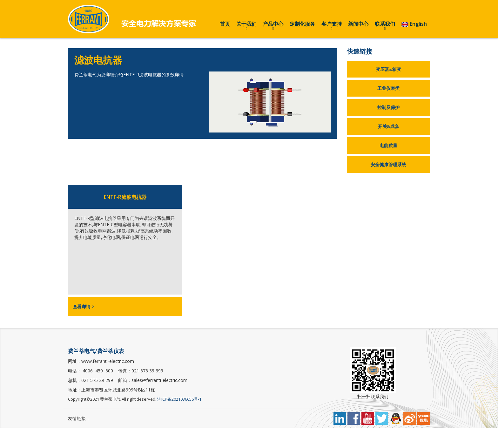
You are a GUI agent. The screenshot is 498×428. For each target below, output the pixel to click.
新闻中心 (358, 23)
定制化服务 (302, 23)
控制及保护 (388, 107)
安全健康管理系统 (388, 164)
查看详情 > (83, 306)
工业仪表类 (388, 88)
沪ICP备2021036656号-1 (179, 399)
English (414, 24)
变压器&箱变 (388, 69)
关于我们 (246, 23)
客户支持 (331, 23)
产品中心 (273, 23)
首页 (225, 23)
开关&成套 (388, 126)
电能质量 (388, 145)
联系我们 (385, 23)
